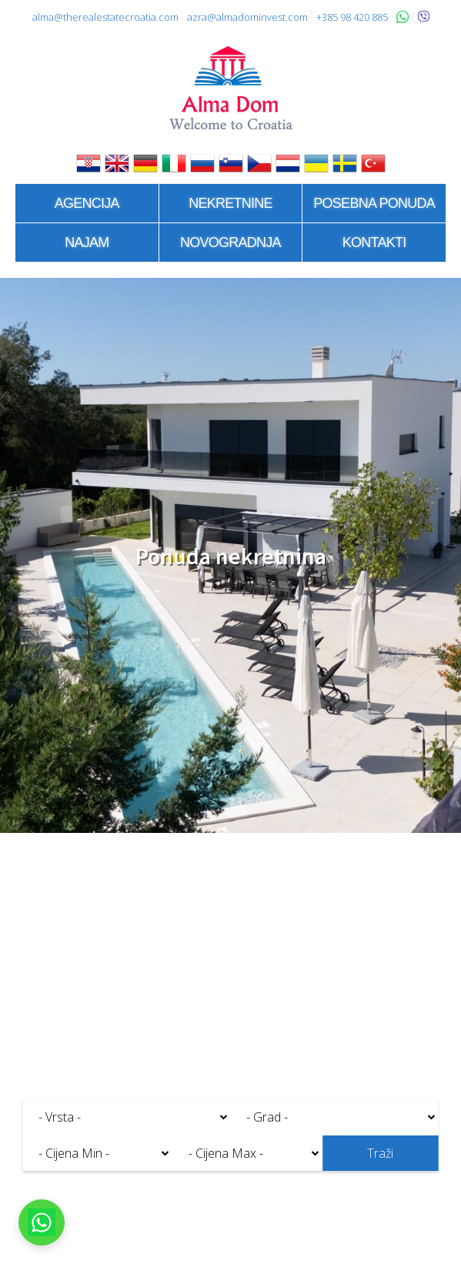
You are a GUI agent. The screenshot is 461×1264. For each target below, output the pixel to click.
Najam (87, 242)
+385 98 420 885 (352, 17)
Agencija (87, 203)
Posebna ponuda (374, 203)
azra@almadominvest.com (247, 17)
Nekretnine (230, 203)
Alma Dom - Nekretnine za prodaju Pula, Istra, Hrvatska (231, 88)
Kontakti (374, 242)
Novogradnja (230, 242)
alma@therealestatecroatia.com (105, 17)
